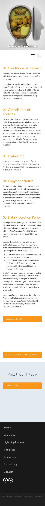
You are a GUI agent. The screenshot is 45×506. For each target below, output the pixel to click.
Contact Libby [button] (12, 386)
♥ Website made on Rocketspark (32, 496)
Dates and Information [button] (15, 319)
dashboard (17, 496)
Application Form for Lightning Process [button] (22, 354)
